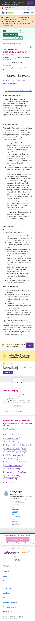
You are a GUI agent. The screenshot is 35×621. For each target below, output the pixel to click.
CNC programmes (12, 475)
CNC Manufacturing (13, 469)
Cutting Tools (11, 462)
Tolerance (25, 445)
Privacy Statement (9, 607)
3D (7, 455)
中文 (21, 34)
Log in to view (30, 345)
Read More (16, 405)
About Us (6, 571)
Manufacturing (11, 479)
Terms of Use (8, 612)
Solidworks (10, 452)
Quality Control (11, 445)
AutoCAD (9, 472)
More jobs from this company (13, 411)
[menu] (32, 12)
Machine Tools (11, 458)
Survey (5, 576)
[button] (32, 21)
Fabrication (17, 455)
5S (25, 448)
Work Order (10, 482)
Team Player (22, 472)
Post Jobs (6, 580)
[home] (7, 12)
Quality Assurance (12, 448)
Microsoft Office (11, 441)
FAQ (4, 597)
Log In (27, 13)
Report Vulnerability (11, 602)
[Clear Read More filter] (17, 405)
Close (30, 3)
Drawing (22, 452)
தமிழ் (19, 38)
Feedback (6, 593)
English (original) (9, 34)
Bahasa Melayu (9, 38)
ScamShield (4, 23)
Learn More (8, 372)
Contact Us (7, 588)
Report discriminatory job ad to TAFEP (18, 91)
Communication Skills (13, 465)
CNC (22, 462)
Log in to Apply (17, 539)
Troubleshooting (12, 438)
